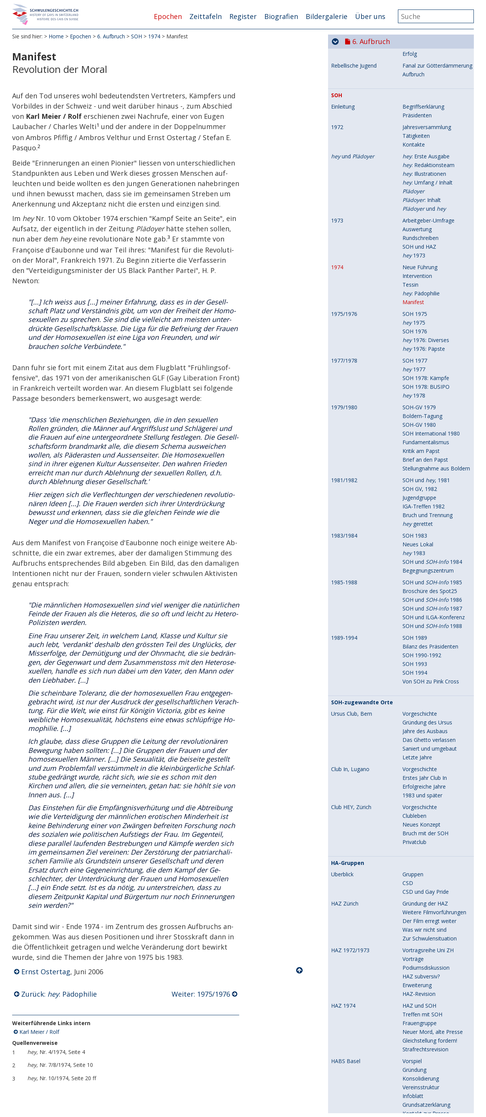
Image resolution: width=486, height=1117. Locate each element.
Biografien (281, 16)
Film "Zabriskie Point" (428, 125)
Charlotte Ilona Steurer (430, 55)
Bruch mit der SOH (425, 1054)
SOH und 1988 (432, 846)
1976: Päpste (423, 569)
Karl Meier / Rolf (39, 1033)
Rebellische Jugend (354, 286)
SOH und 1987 (432, 829)
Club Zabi (413, 134)
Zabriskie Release (423, 169)
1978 (413, 616)
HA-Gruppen (347, 1084)
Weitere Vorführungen (429, 236)
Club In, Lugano (350, 990)
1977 (413, 590)
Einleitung (343, 327)
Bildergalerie (326, 16)
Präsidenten (417, 336)
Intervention (417, 496)
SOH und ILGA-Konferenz (433, 838)
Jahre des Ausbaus (425, 952)
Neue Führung (419, 488)
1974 (154, 37)
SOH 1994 (414, 893)
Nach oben (300, 972)
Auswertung (417, 450)
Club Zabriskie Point (355, 126)
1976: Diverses (425, 561)
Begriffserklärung (423, 327)
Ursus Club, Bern (351, 934)
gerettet (417, 744)
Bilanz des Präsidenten (430, 867)
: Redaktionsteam (428, 386)
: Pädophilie (421, 514)
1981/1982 (344, 701)
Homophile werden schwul (434, 257)
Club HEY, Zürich (351, 1028)
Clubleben (414, 1036)
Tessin (410, 505)
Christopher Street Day (362, 76)
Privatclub (414, 1063)
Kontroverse (417, 266)
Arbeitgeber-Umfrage (428, 441)
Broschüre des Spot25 (429, 812)
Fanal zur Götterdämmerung (437, 286)
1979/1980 (344, 628)
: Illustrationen (424, 394)
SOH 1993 (414, 884)
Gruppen (412, 1095)
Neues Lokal (417, 765)
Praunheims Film (353, 190)
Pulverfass (415, 96)
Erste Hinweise (420, 88)
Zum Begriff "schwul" (428, 248)
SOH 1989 (414, 858)
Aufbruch (413, 295)
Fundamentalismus (425, 663)
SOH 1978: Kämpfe (425, 599)
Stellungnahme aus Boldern (436, 689)
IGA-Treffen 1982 (423, 727)
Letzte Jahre (417, 978)
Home (56, 37)
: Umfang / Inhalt (427, 403)
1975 (413, 543)
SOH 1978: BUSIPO (426, 607)
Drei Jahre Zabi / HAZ (428, 160)
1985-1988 (344, 803)
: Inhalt (421, 420)
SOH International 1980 (431, 654)
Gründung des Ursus (427, 943)
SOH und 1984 (432, 782)
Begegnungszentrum (428, 791)
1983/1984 (344, 756)
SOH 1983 (414, 756)
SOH (136, 37)
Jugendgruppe (419, 718)
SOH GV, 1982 (419, 709)
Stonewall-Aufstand (355, 88)
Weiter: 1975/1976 (201, 995)
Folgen (410, 114)
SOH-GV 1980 (419, 645)
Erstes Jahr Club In (424, 998)
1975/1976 (344, 535)
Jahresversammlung (426, 348)
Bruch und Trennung (427, 736)
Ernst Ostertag (45, 973)
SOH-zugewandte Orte (362, 923)
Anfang (411, 143)
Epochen (168, 16)
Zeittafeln (205, 16)
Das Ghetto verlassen (429, 960)
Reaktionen (416, 219)
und (352, 377)
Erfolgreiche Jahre (424, 1007)
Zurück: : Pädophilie (59, 995)
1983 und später (422, 1016)
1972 (337, 348)
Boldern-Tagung (422, 637)
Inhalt (409, 210)
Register (243, 16)
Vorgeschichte (419, 934)
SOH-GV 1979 (419, 628)
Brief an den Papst (425, 680)
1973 (337, 441)
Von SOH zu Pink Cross (430, 902)
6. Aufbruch (111, 37)
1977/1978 (344, 581)
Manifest (413, 523)
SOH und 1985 (432, 803)
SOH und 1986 (432, 820)
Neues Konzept (421, 1045)
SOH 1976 (414, 552)
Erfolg (409, 274)
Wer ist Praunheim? (426, 201)
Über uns (370, 16)
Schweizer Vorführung (429, 228)
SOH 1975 (414, 534)
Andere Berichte (422, 105)
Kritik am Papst (421, 671)
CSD (407, 1104)
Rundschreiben (420, 458)
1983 (413, 774)
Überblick (342, 202)
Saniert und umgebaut (429, 969)
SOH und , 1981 (426, 701)
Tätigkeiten (416, 356)
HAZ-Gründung (420, 152)
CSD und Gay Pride (425, 1112)
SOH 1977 (414, 581)
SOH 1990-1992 (421, 876)
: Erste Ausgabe (426, 377)
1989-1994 (344, 858)
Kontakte (413, 365)
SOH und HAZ (419, 467)
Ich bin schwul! (348, 248)
